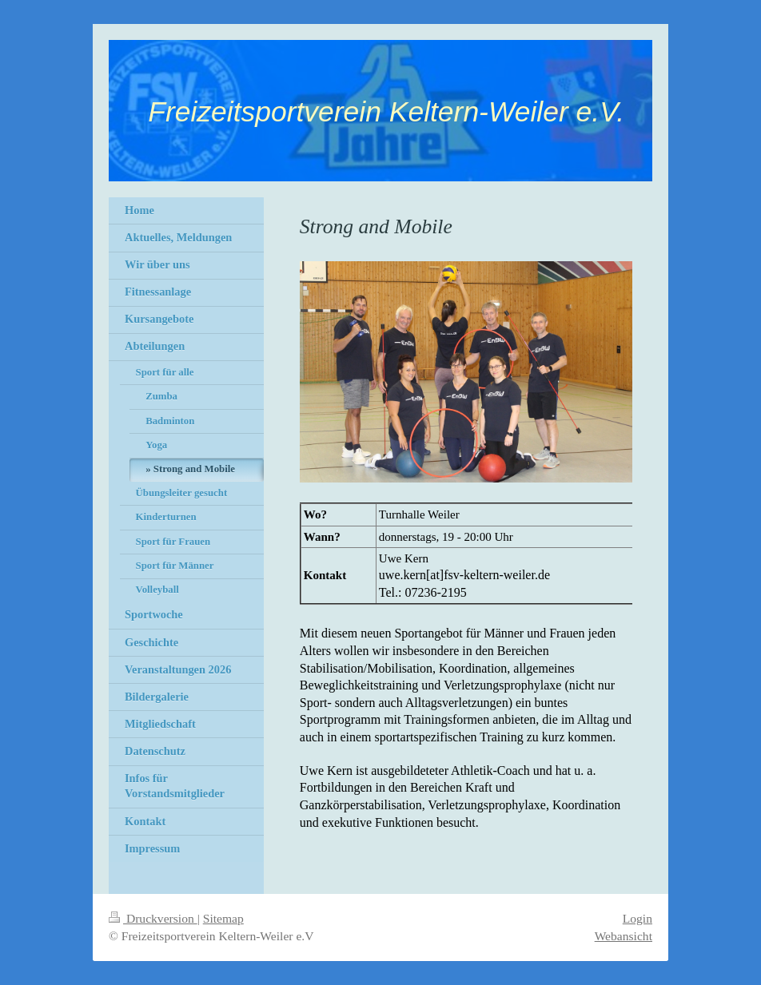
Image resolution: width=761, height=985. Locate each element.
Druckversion (153, 918)
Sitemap (223, 918)
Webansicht (623, 936)
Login (637, 918)
